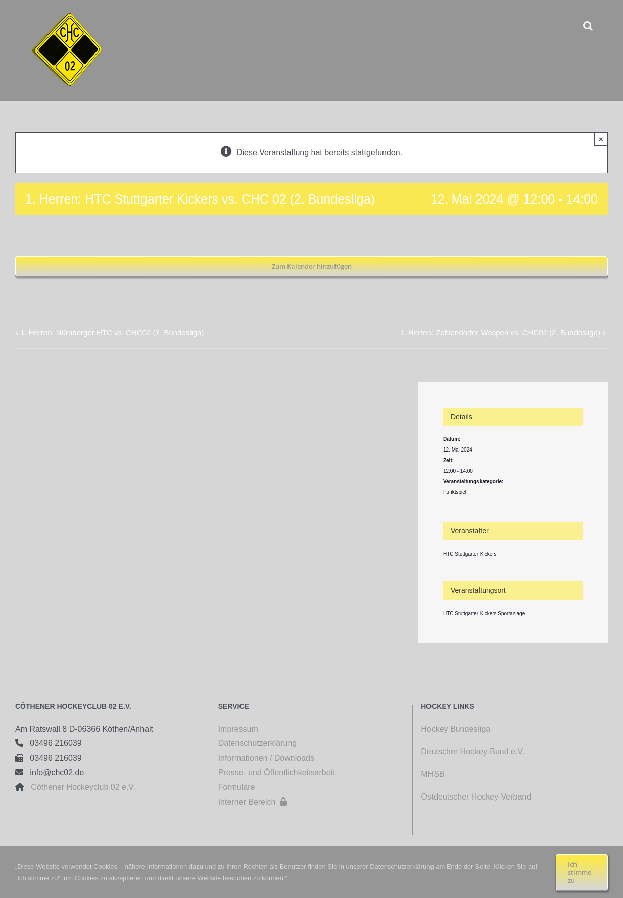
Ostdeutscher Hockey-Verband (477, 796)
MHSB (432, 774)
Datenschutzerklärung (257, 743)
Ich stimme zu (579, 872)
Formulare (236, 787)
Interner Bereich (252, 801)
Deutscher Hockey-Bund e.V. (472, 751)
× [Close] (601, 139)
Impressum (238, 729)
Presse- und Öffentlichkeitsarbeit (276, 772)
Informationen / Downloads (266, 758)
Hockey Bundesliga (455, 729)
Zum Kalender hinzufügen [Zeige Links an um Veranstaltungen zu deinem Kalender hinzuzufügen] (312, 266)
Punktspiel (454, 492)
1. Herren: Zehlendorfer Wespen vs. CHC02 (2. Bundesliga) (500, 332)
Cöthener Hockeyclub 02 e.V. (79, 787)
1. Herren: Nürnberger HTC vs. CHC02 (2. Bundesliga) (112, 332)
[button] (588, 25)
